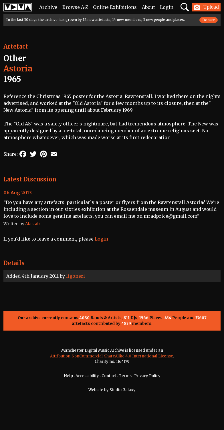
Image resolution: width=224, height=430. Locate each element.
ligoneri (75, 276)
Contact (109, 375)
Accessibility (87, 375)
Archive (48, 7)
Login (166, 7)
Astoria (17, 68)
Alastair (32, 223)
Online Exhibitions (115, 7)
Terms (125, 375)
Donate (208, 20)
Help (68, 375)
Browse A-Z (75, 7)
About (148, 7)
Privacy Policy (147, 375)
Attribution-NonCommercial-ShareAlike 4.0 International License (111, 356)
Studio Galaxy (123, 389)
